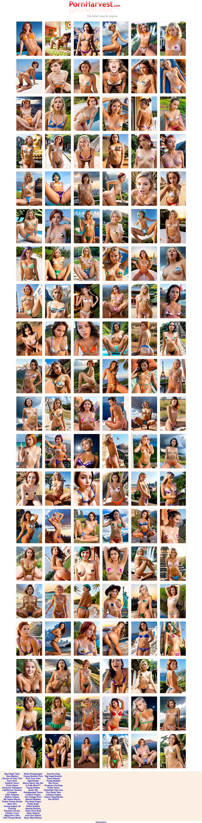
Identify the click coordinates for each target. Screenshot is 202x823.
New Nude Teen (12, 774)
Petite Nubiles (33, 806)
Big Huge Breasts (53, 776)
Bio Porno (53, 783)
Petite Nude (33, 804)
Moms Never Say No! (33, 783)
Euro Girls (12, 781)
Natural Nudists (33, 808)
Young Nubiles (53, 781)
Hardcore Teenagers (12, 788)
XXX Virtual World (12, 818)
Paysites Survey (12, 811)
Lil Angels (12, 792)
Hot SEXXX (53, 799)
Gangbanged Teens (33, 792)
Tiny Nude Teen (53, 792)
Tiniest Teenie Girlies (12, 802)
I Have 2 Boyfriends (53, 797)
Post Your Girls (33, 778)
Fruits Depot (12, 785)
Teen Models (12, 776)
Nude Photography (33, 774)
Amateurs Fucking (53, 785)
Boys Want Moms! (33, 818)
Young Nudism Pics (33, 776)
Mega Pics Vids (12, 815)
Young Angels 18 (12, 806)
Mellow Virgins (12, 797)
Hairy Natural (33, 813)
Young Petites (33, 788)
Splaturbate (33, 781)
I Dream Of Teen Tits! (12, 778)
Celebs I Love (12, 813)
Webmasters (101, 822)
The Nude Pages (33, 802)
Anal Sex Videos (33, 815)
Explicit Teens (12, 783)
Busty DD (33, 790)
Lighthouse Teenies (12, 790)
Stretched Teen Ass (53, 790)
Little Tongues (12, 795)
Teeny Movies (53, 778)
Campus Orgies (53, 795)
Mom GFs (12, 804)
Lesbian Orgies (33, 795)
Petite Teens (53, 788)
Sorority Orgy (53, 774)
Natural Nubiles (33, 799)
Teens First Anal (33, 811)
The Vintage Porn (33, 797)
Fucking (12, 808)
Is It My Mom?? (33, 785)
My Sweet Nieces (12, 799)
